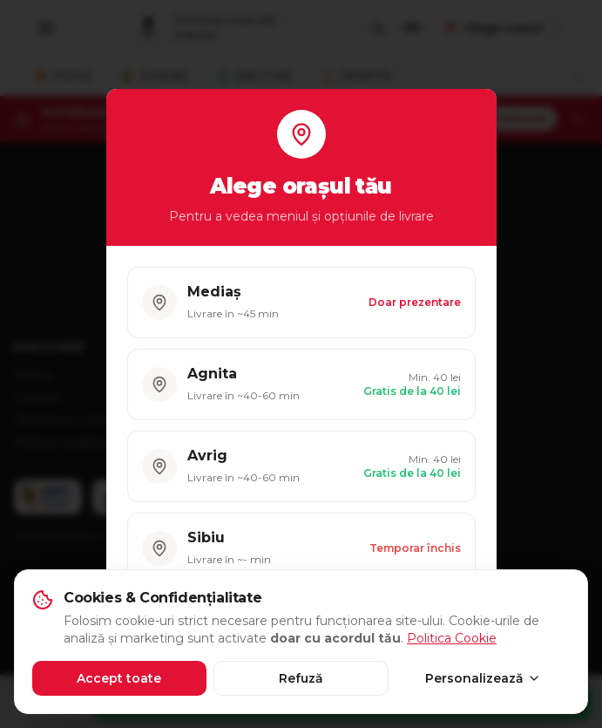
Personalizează (483, 678)
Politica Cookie (452, 638)
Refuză (301, 678)
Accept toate (119, 678)
